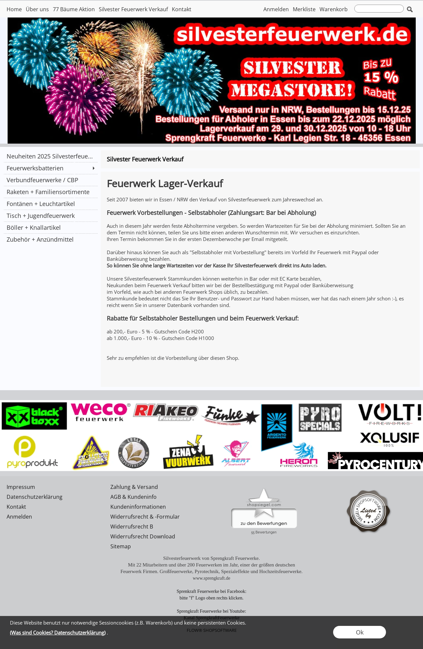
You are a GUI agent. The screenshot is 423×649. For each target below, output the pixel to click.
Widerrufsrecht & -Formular (145, 516)
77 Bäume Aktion (74, 9)
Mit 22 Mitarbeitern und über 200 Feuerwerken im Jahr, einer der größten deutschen (211, 564)
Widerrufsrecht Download (142, 536)
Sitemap (120, 546)
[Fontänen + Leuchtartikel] (50, 204)
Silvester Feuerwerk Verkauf (133, 9)
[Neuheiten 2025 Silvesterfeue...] (50, 156)
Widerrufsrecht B (131, 526)
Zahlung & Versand (134, 487)
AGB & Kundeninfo (133, 496)
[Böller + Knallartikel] (50, 227)
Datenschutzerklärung (34, 496)
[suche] (379, 9)
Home (14, 9)
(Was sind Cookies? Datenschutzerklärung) (57, 632)
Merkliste (304, 9)
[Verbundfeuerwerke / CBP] (50, 180)
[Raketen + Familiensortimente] (50, 192)
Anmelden (276, 9)
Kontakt (181, 9)
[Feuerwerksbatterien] (50, 168)
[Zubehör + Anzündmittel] (50, 239)
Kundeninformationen (138, 506)
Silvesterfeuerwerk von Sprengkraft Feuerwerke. (211, 558)
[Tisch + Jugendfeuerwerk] (50, 216)
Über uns (37, 9)
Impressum (21, 487)
